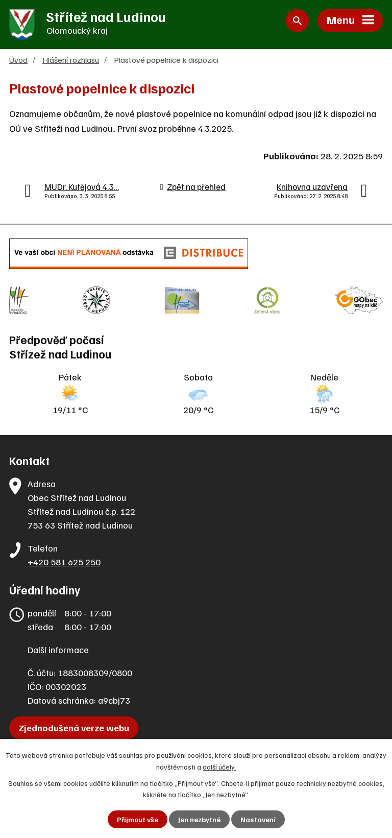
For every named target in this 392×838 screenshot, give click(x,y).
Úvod (18, 59)
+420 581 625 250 (64, 561)
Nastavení (258, 819)
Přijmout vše (137, 819)
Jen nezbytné (199, 819)
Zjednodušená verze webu (73, 727)
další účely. (219, 766)
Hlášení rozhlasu (70, 59)
